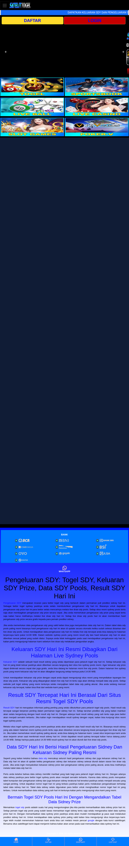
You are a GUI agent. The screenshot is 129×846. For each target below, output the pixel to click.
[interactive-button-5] (32, 127)
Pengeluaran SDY (12, 603)
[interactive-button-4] (97, 107)
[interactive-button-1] (32, 87)
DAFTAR (32, 20)
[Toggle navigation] (4, 5)
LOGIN (94, 20)
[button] (6, 52)
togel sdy (19, 807)
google (91, 820)
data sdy (42, 758)
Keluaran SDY (10, 662)
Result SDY (9, 707)
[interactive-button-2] (97, 87)
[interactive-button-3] (32, 107)
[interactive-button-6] (97, 127)
